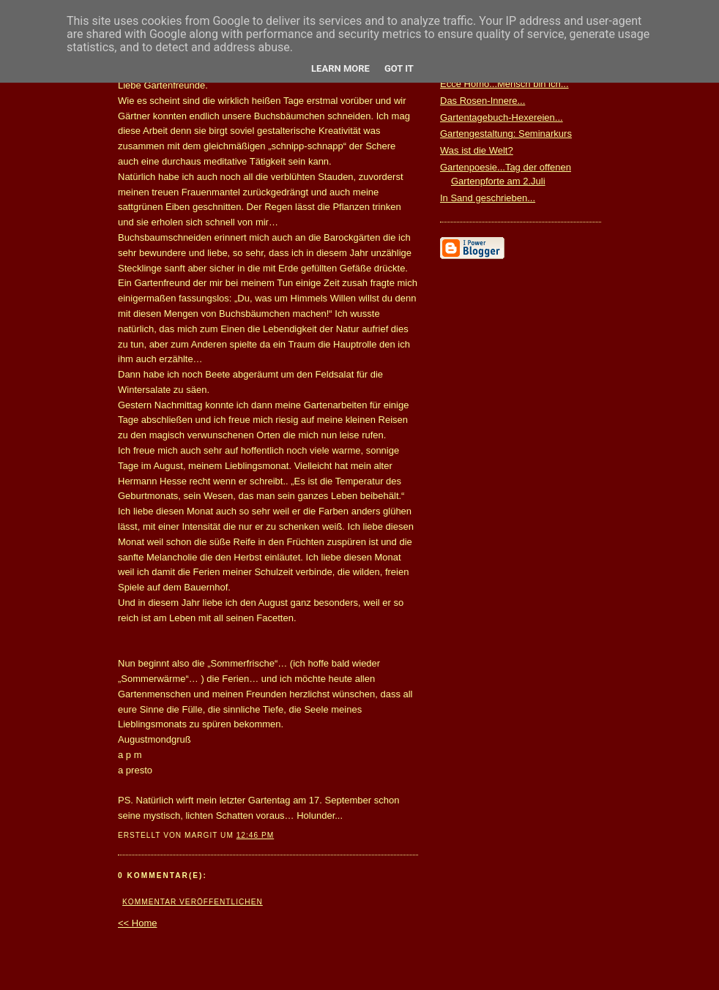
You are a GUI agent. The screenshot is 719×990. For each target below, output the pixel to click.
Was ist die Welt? (476, 150)
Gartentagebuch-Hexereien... (501, 117)
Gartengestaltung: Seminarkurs (506, 133)
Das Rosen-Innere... (482, 100)
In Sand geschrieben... (487, 197)
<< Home (137, 923)
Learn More (340, 68)
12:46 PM (255, 835)
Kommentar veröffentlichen (192, 902)
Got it (399, 68)
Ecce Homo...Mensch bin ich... (504, 83)
